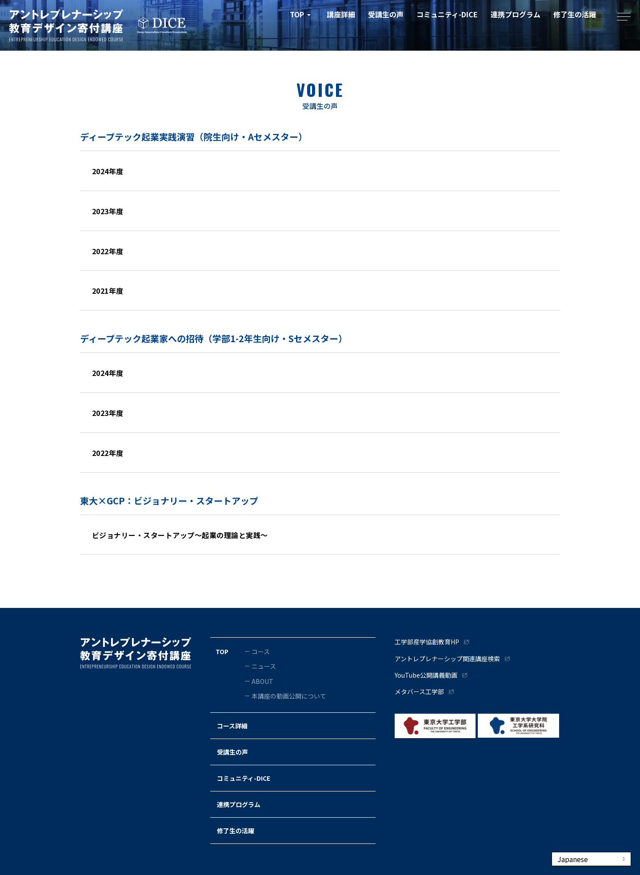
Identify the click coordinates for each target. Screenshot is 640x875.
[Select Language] (591, 859)
